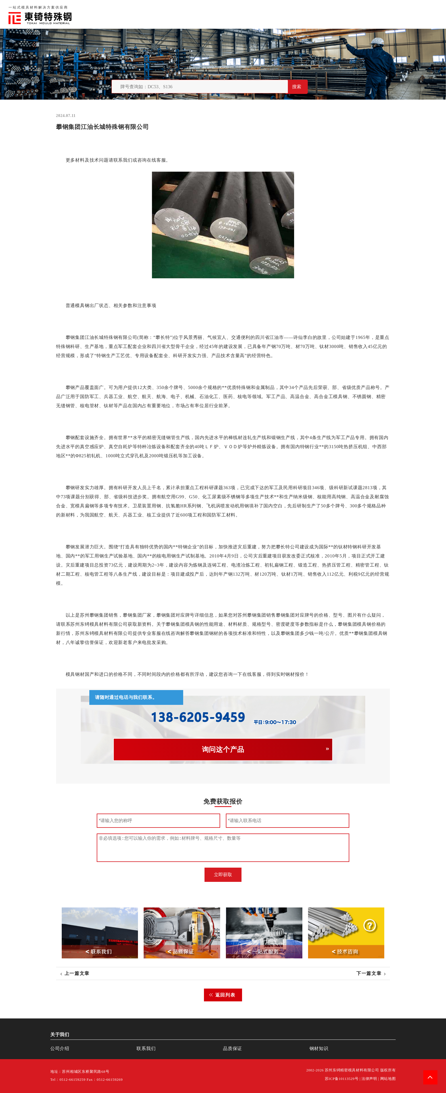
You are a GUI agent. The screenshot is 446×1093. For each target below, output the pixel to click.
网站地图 (388, 1079)
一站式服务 (397, 14)
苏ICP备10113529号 (342, 1079)
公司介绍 (59, 1048)
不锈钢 (233, 496)
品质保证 (339, 14)
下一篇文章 (368, 973)
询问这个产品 (223, 749)
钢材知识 (427, 14)
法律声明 (369, 1079)
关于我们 (312, 14)
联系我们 (367, 14)
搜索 (296, 86)
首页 (289, 14)
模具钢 (82, 305)
